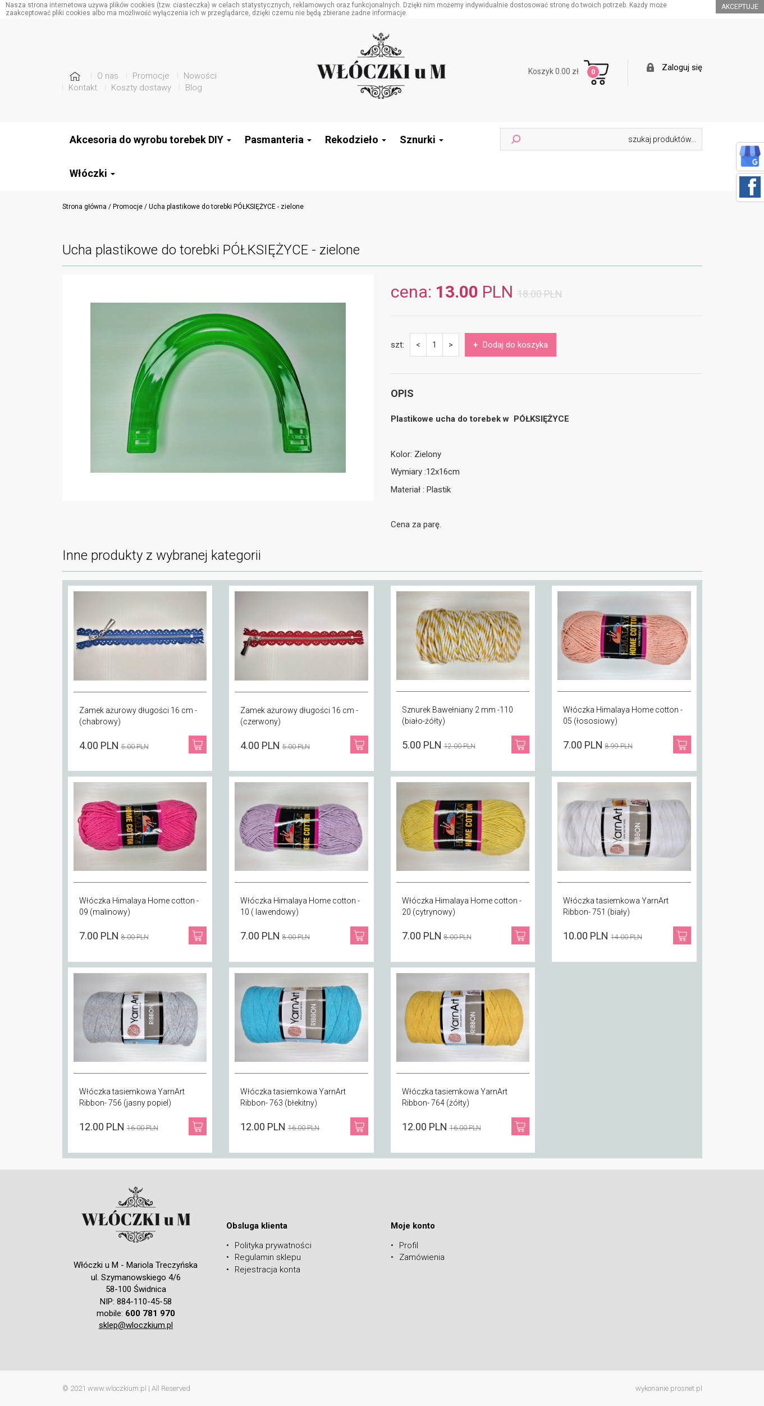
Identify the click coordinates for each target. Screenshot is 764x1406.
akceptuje (739, 7)
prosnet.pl (686, 1388)
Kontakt (82, 88)
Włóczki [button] (92, 173)
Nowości (200, 76)
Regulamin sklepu (268, 1257)
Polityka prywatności (273, 1245)
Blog (193, 88)
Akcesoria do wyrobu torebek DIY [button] (150, 139)
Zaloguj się (682, 67)
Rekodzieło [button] (355, 139)
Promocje (151, 76)
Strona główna (84, 207)
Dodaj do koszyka (510, 345)
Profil (408, 1245)
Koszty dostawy (141, 88)
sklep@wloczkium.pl (136, 1325)
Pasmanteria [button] (278, 139)
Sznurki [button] (421, 139)
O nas (107, 76)
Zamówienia (422, 1257)
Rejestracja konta (267, 1270)
